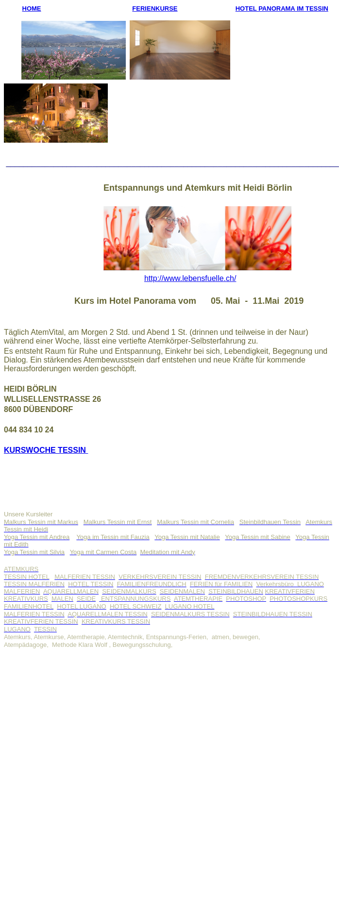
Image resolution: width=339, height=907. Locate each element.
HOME (31, 8)
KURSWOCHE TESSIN (45, 450)
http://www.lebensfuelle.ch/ (190, 278)
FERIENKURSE (154, 8)
